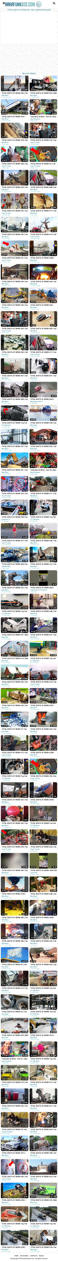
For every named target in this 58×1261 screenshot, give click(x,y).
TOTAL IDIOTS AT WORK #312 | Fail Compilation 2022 (13, 1153)
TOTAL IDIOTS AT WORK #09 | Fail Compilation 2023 (15, 93)
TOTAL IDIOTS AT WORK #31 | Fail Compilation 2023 (15, 470)
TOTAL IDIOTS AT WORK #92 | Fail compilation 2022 (15, 823)
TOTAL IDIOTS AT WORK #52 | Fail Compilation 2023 (15, 234)
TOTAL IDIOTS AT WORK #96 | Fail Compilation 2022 (15, 870)
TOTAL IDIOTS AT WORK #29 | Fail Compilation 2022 (15, 494)
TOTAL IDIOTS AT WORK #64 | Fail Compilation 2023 (15, 329)
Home (16, 1256)
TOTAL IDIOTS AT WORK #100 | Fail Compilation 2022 (13, 894)
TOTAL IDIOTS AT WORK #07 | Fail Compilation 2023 (15, 376)
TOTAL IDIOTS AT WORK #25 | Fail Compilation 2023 (15, 800)
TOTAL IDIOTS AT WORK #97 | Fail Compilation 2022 (15, 446)
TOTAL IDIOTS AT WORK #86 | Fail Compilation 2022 (15, 941)
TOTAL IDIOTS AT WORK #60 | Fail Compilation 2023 (15, 1177)
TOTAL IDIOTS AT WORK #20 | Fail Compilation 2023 (15, 1106)
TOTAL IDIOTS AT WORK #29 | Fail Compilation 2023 (15, 305)
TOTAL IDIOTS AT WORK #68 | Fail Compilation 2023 (15, 164)
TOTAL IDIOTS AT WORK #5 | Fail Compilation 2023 (14, 1129)
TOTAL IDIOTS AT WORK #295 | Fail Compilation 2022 (13, 1247)
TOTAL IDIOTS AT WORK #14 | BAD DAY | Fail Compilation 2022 (15, 658)
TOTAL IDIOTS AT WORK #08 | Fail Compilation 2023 (15, 399)
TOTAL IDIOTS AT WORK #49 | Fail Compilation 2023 (15, 847)
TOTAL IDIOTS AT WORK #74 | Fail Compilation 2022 (15, 1082)
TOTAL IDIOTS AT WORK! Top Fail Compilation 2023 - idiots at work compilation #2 (14, 423)
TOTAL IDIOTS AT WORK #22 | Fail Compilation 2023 (15, 588)
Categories (24, 1256)
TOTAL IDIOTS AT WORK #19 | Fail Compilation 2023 (15, 988)
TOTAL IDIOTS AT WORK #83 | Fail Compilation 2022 (15, 918)
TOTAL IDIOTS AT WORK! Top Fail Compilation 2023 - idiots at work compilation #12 (14, 611)
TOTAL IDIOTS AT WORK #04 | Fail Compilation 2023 (15, 187)
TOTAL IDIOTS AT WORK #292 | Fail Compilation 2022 (13, 1200)
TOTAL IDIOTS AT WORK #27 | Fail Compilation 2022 (15, 541)
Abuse (41, 1256)
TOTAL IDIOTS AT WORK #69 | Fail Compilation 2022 (15, 352)
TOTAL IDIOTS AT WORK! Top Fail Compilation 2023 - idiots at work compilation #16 (14, 1224)
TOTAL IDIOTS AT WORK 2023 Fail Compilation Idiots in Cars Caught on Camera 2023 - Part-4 (15, 517)
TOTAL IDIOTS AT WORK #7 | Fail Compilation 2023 (14, 729)
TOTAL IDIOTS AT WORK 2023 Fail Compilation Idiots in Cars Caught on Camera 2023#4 (15, 564)
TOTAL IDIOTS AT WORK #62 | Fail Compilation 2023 (15, 211)
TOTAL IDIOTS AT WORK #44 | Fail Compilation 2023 (15, 282)
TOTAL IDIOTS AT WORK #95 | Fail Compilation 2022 (15, 705)
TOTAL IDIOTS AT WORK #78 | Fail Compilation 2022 (15, 140)
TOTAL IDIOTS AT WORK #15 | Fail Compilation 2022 (15, 753)
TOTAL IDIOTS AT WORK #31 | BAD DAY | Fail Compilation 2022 (15, 635)
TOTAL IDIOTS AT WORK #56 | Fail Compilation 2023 (15, 682)
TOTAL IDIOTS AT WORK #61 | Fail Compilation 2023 (15, 258)
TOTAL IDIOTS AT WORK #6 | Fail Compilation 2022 (14, 1012)
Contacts (34, 1256)
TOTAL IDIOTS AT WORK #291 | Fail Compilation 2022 (13, 117)
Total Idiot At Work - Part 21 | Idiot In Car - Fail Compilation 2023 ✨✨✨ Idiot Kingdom (14, 1059)
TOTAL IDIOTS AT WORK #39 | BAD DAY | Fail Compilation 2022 (15, 1035)
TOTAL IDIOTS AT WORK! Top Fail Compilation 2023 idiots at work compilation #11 (14, 776)
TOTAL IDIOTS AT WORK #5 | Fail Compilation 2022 (14, 965)
